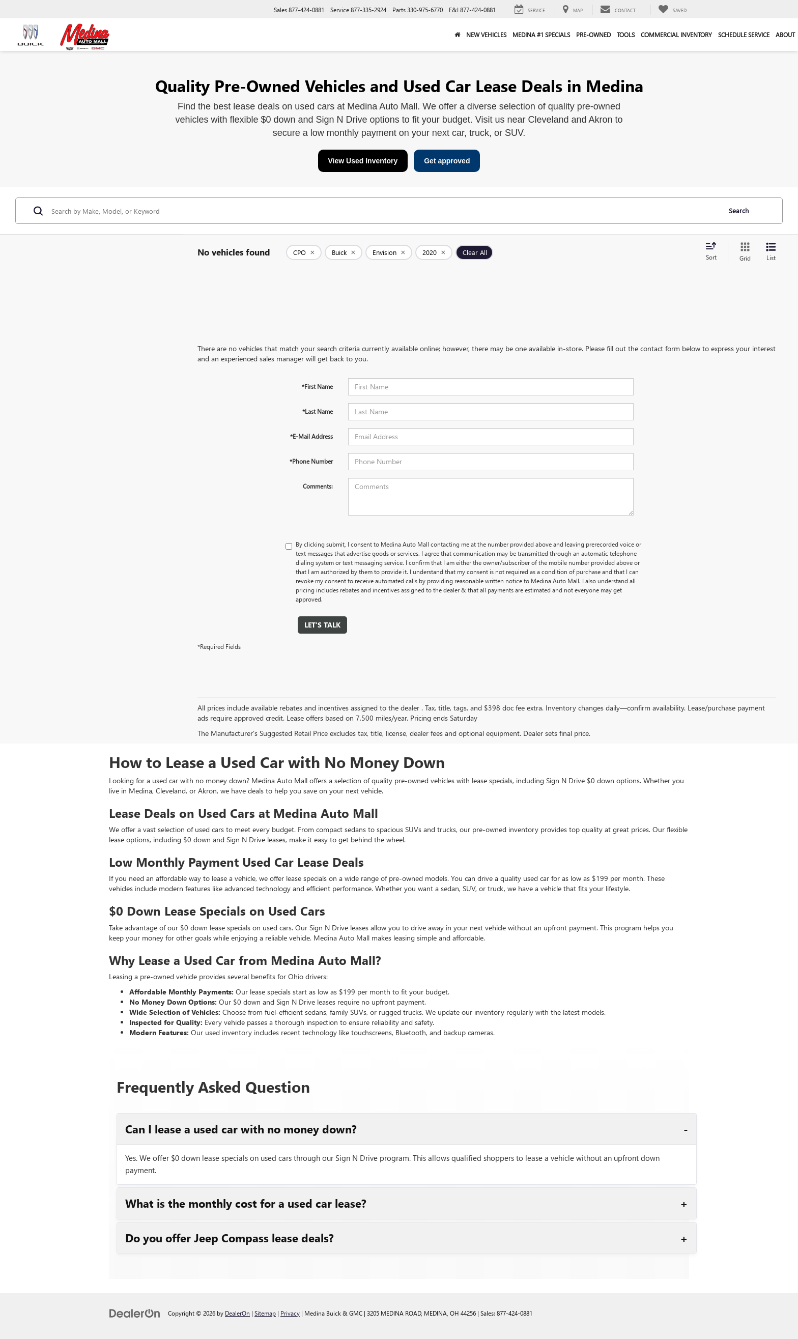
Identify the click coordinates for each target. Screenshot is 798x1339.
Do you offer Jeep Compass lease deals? (229, 1238)
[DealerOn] (135, 1313)
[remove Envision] (388, 252)
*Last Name (317, 411)
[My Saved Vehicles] (672, 10)
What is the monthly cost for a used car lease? (245, 1203)
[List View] (771, 252)
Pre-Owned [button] (593, 35)
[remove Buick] (343, 252)
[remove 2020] (433, 252)
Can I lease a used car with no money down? (241, 1129)
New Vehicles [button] (486, 35)
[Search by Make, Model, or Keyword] (384, 210)
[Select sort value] (714, 252)
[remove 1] (304, 252)
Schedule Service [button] (744, 35)
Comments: (318, 486)
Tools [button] (626, 35)
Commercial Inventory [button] (676, 35)
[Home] (457, 34)
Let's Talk (322, 625)
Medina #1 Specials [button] (541, 35)
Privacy (290, 1313)
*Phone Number (311, 461)
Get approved (447, 161)
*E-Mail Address (311, 436)
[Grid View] (743, 252)
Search (739, 210)
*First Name (317, 386)
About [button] (785, 35)
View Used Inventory (363, 161)
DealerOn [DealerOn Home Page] (237, 1313)
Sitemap (265, 1313)
